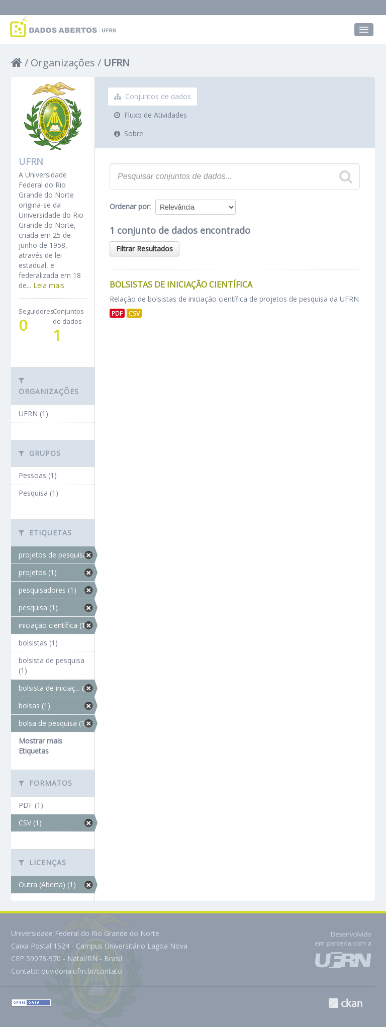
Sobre (128, 133)
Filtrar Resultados (144, 248)
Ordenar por (129, 206)
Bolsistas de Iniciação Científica (181, 284)
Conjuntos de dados (152, 96)
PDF (117, 313)
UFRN (117, 62)
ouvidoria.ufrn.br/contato (81, 971)
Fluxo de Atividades (150, 115)
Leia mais (48, 285)
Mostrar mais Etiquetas (40, 746)
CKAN (345, 1003)
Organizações (63, 62)
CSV (134, 313)
